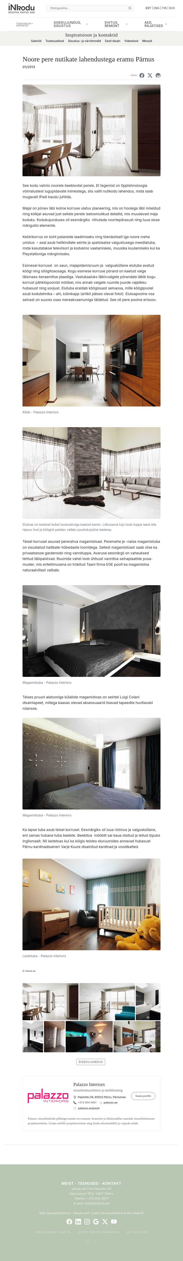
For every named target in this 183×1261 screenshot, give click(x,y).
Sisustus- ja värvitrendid (84, 41)
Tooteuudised (54, 41)
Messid (147, 41)
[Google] (96, 1221)
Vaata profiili (143, 1096)
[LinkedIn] (78, 1221)
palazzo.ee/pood (88, 1108)
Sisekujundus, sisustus (53, 1232)
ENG (157, 8)
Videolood (131, 41)
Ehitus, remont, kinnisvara (98, 1232)
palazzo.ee (111, 1102)
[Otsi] (130, 8)
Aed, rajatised (137, 1232)
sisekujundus (90, 1062)
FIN (164, 8)
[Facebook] (69, 1221)
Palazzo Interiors (89, 1084)
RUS (172, 8)
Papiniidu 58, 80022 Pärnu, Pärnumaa (102, 1097)
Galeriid (36, 41)
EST (148, 8)
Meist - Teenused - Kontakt (91, 1183)
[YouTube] (114, 1221)
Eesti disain (112, 41)
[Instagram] (87, 1221)
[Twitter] (105, 1221)
